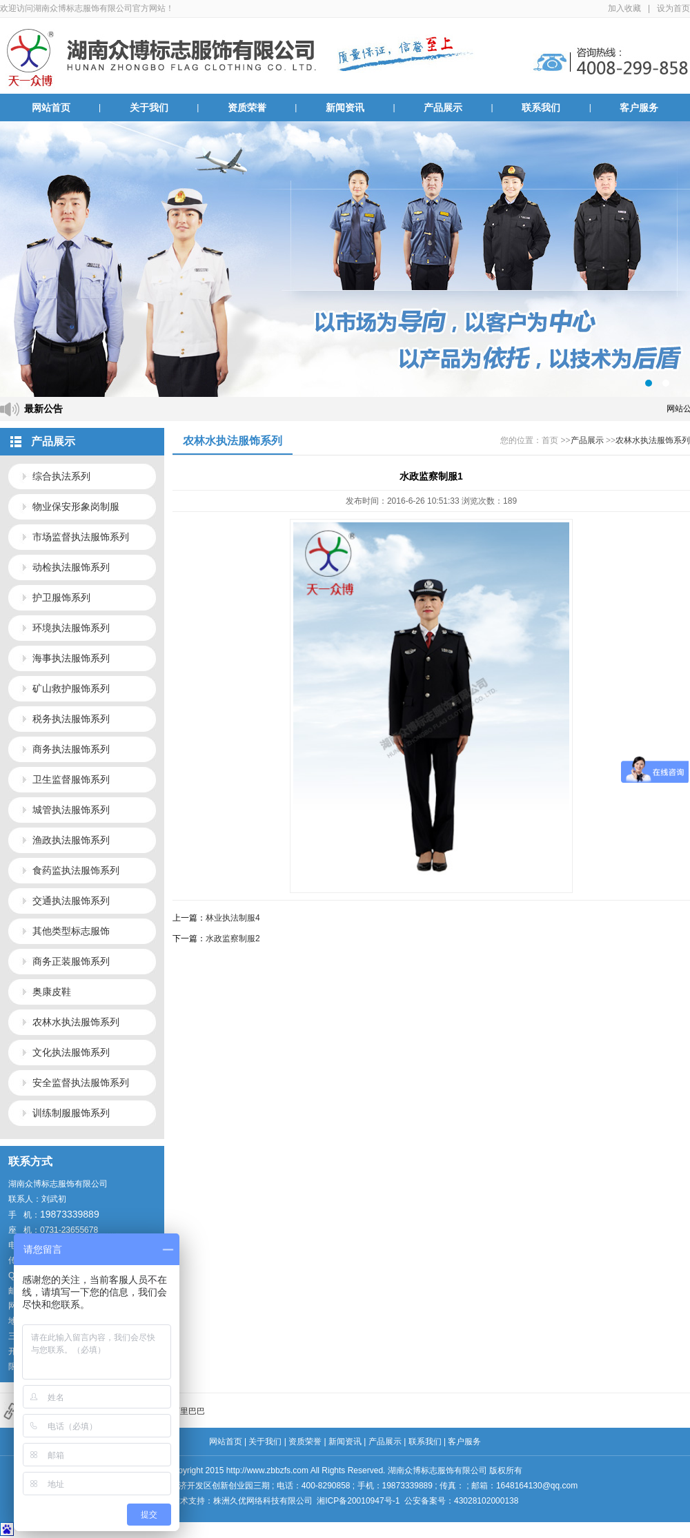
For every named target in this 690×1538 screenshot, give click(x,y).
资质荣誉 (247, 107)
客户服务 (639, 107)
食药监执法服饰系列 (75, 870)
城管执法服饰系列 (71, 809)
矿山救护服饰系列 (71, 688)
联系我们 (541, 107)
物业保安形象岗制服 (75, 506)
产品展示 (443, 107)
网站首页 (51, 107)
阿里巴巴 (188, 1411)
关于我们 (149, 107)
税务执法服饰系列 (71, 718)
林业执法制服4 (233, 918)
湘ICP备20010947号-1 (358, 1501)
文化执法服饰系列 (71, 1052)
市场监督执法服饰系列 (80, 536)
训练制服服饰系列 (71, 1112)
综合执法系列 (61, 476)
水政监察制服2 (233, 938)
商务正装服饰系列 (71, 961)
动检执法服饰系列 (71, 567)
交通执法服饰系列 (71, 900)
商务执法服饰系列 (71, 749)
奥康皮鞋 (51, 991)
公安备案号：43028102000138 (461, 1501)
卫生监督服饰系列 (71, 779)
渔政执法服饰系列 (71, 839)
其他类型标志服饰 (71, 930)
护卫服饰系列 (61, 597)
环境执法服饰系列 (71, 627)
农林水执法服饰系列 (75, 1021)
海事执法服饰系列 (71, 658)
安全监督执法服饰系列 (80, 1082)
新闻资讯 (345, 107)
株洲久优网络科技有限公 (258, 1501)
